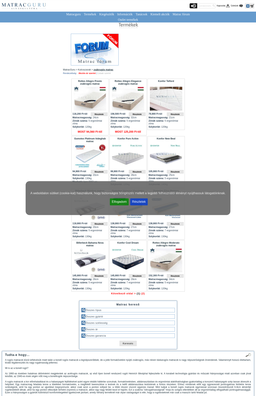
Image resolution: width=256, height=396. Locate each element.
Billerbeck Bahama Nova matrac (89, 244)
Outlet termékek (128, 19)
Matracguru (73, 14)
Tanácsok (141, 14)
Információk (125, 14)
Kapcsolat (221, 6)
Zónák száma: (80, 120)
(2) (143, 293)
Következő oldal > (123, 293)
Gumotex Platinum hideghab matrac (90, 140)
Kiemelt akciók (159, 14)
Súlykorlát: (79, 126)
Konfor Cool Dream (128, 242)
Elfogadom (119, 201)
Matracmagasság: (82, 117)
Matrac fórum (181, 14)
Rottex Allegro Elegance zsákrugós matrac (128, 82)
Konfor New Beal (166, 138)
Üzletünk (234, 6)
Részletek (139, 201)
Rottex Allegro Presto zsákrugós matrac (90, 82)
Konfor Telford (166, 81)
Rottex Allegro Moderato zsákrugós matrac (166, 244)
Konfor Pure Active (127, 138)
